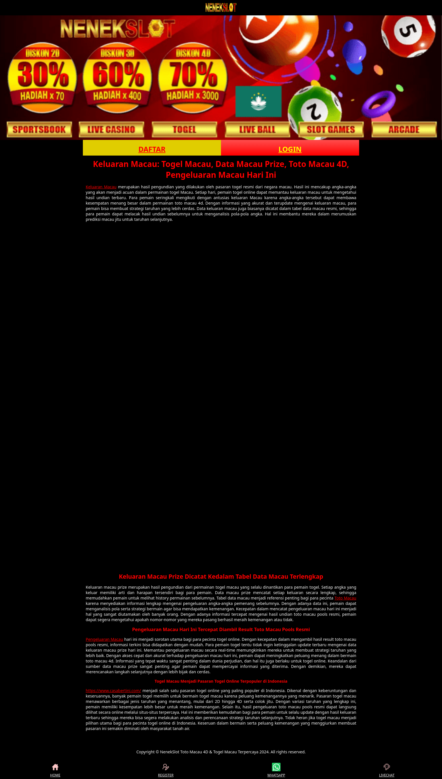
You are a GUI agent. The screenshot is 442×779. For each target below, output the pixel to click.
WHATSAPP (276, 770)
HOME (55, 770)
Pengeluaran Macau (104, 639)
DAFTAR (151, 149)
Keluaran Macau (101, 186)
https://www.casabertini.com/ (113, 690)
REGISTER (165, 770)
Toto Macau (345, 598)
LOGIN (290, 149)
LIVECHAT (386, 770)
